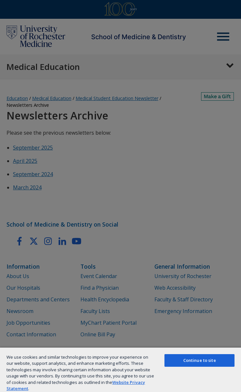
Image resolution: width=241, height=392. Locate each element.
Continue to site (199, 360)
